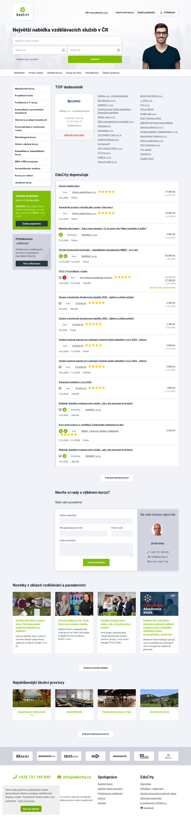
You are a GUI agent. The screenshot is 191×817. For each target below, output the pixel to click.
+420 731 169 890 (31, 777)
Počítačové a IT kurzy (26, 102)
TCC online (145, 149)
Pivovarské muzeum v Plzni (116, 711)
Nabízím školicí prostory (110, 788)
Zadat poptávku (146, 12)
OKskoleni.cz (104, 125)
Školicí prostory (111, 72)
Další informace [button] (26, 801)
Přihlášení (167, 12)
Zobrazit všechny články (95, 668)
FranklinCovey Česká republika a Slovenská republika (114, 111)
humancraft (104, 143)
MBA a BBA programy (26, 161)
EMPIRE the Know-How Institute (156, 122)
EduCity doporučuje (71, 174)
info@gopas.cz (74, 125)
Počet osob (117, 527)
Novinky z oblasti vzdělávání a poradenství (49, 585)
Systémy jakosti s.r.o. (108, 139)
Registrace (158, 788)
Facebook (147, 807)
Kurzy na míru (73, 72)
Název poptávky (68, 515)
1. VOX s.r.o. (146, 100)
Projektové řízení (24, 95)
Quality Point (147, 158)
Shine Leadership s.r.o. (152, 140)
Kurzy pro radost (24, 175)
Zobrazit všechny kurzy (117, 478)
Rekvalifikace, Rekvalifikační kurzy (29, 153)
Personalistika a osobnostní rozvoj (30, 129)
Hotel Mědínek (74, 711)
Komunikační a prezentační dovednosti (29, 111)
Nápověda (145, 783)
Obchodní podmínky (151, 798)
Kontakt (102, 802)
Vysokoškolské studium (27, 168)
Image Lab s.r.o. (148, 113)
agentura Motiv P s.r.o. (151, 127)
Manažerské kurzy (24, 88)
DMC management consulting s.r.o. (116, 121)
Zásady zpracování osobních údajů (158, 793)
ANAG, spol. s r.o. (106, 116)
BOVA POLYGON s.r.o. (151, 95)
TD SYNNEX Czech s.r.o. (110, 134)
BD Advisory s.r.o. (107, 100)
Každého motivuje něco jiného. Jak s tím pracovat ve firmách (116, 624)
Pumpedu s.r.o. (105, 130)
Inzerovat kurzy (125, 12)
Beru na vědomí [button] (31, 809)
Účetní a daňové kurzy (26, 144)
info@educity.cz (159, 556)
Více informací (31, 263)
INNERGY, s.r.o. (105, 104)
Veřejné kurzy (54, 72)
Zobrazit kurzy (74, 135)
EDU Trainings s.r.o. (150, 144)
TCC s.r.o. (145, 104)
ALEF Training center (150, 118)
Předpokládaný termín (71, 527)
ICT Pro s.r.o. (104, 152)
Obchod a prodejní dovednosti (31, 120)
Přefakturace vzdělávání (110, 793)
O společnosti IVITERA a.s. (153, 802)
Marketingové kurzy (25, 137)
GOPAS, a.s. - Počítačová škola (74, 111)
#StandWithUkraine (97, 13)
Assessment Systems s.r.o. (153, 136)
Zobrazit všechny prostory (95, 734)
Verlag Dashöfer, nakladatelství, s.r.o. (159, 131)
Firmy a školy (36, 72)
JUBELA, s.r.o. (104, 157)
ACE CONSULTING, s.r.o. (110, 148)
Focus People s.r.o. (107, 161)
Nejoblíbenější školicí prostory (38, 682)
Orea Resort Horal (159, 711)
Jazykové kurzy (23, 182)
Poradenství (92, 72)
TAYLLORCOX (147, 109)
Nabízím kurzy (105, 783)
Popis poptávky (68, 540)
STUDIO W (145, 153)
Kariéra (101, 798)
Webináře (19, 72)
